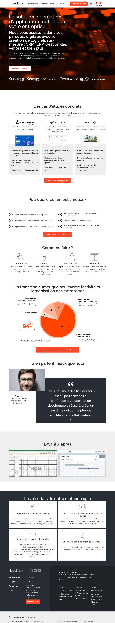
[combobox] (91, 4)
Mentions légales (14, 596)
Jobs (11, 590)
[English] (91, 4)
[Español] (101, 3)
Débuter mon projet (79, 4)
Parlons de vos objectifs (57, 181)
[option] (96, 3)
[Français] (96, 3)
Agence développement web (68, 621)
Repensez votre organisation (57, 234)
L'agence (13, 582)
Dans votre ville (88, 621)
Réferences (44, 4)
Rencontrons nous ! (20, 69)
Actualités (13, 586)
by (99, 5)
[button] (33, 4)
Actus (62, 4)
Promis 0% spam (33, 602)
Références (14, 577)
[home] (18, 3)
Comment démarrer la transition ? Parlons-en (57, 350)
